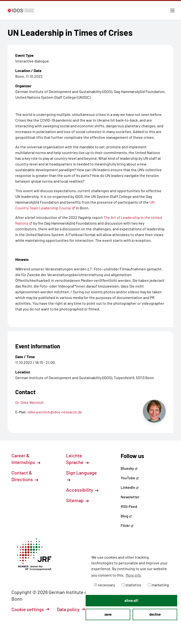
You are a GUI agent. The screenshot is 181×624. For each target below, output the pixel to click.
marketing (158, 585)
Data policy (71, 609)
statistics (131, 585)
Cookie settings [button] (30, 609)
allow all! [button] (131, 600)
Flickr (127, 525)
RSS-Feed (129, 506)
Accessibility (82, 490)
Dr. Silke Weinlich (29, 402)
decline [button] (155, 614)
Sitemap (77, 500)
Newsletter (130, 497)
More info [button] (133, 575)
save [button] (108, 614)
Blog (126, 516)
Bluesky (129, 468)
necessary (104, 585)
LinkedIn (130, 487)
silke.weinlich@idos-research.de (54, 412)
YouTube (130, 477)
